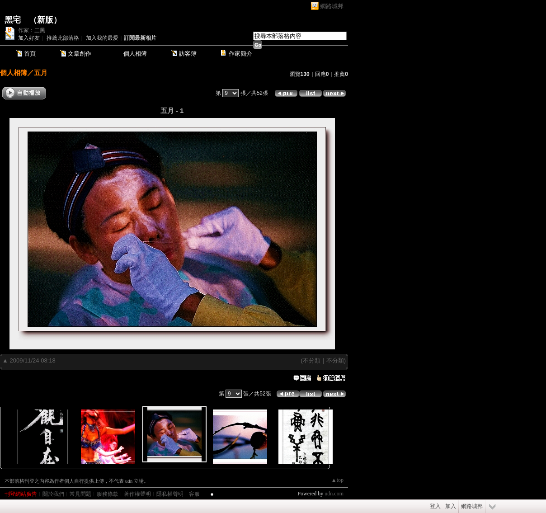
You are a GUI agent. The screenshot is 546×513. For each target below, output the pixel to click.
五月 (40, 72)
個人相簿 (135, 53)
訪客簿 (188, 53)
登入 (435, 506)
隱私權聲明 (170, 494)
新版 (45, 19)
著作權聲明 (137, 494)
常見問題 (80, 494)
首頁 (30, 53)
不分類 (311, 360)
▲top (337, 480)
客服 (194, 494)
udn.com (334, 493)
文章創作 (79, 53)
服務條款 (107, 494)
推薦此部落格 (63, 38)
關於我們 (53, 494)
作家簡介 (240, 53)
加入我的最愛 (102, 38)
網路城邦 (332, 6)
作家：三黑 (31, 30)
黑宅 (13, 19)
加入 (450, 506)
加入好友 (29, 38)
